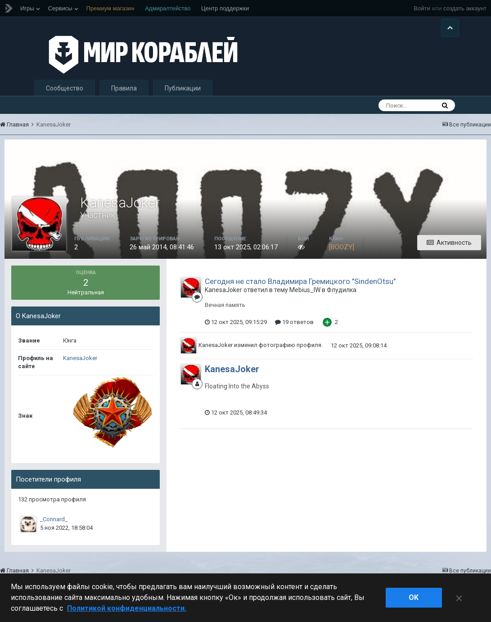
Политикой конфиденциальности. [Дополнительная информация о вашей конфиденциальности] (126, 608)
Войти (422, 8)
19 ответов (294, 322)
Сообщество (64, 88)
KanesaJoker (80, 358)
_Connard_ (54, 519)
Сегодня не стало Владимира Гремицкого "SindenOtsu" (300, 281)
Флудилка (341, 289)
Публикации (183, 88)
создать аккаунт (464, 8)
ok (414, 597)
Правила (124, 88)
